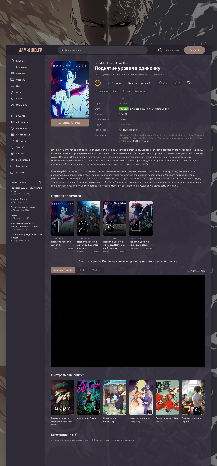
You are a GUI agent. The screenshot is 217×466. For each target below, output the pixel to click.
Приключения (102, 91)
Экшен (115, 91)
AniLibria (135, 135)
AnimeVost (153, 135)
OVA (18, 86)
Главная (20, 61)
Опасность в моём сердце (191, 420)
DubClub (189, 138)
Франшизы (21, 172)
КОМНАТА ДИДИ (128, 138)
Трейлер (96, 270)
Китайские (21, 128)
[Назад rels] (51, 397)
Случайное (21, 105)
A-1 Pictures (125, 124)
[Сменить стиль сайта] (160, 50)
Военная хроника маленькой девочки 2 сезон (62, 421)
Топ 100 (20, 147)
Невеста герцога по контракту (139, 420)
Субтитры (124, 135)
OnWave (152, 138)
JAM (121, 141)
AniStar (143, 135)
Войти (193, 50)
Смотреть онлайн (72, 123)
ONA (18, 92)
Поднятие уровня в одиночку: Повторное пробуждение (114, 244)
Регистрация (172, 50)
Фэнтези (126, 91)
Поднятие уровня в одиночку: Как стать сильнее (87, 244)
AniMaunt (199, 135)
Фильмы (20, 73)
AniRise (161, 138)
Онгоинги (21, 141)
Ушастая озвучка (175, 138)
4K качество (22, 122)
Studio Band (178, 135)
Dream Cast (165, 135)
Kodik (82, 270)
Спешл (19, 98)
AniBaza (189, 135)
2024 (121, 98)
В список (116, 83)
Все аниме (21, 67)
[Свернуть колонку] (12, 50)
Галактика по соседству (110, 420)
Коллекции (21, 166)
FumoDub (142, 138)
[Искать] (62, 50)
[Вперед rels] (205, 397)
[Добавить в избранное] (188, 83)
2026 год (20, 116)
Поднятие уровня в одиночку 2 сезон (139, 243)
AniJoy (198, 138)
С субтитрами (23, 134)
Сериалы (20, 79)
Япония (123, 103)
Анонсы (20, 153)
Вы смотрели (23, 160)
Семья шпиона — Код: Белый (167, 420)
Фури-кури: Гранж (86, 418)
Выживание (140, 91)
